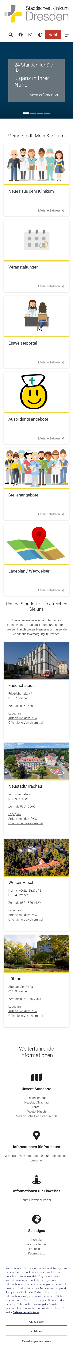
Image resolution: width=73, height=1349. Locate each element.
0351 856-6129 (30, 903)
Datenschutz (36, 1253)
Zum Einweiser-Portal (36, 1200)
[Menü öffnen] (67, 34)
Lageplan (14, 713)
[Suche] (10, 34)
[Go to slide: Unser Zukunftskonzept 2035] (47, 113)
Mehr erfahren (51, 210)
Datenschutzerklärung (26, 1312)
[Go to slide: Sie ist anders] (40, 113)
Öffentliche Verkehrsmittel (25, 722)
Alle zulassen (36, 1321)
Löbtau (36, 1107)
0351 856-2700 (30, 999)
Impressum (36, 1249)
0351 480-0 (28, 706)
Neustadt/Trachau (36, 1102)
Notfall (53, 34)
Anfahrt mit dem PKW (22, 718)
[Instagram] (30, 34)
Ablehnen (36, 1331)
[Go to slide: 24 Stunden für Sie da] (26, 113)
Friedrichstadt (36, 1098)
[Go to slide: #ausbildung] (33, 113)
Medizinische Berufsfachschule (36, 1116)
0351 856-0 (28, 806)
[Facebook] (20, 34)
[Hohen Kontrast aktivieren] (40, 34)
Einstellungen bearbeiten (36, 1341)
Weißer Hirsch (36, 1111)
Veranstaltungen (36, 1244)
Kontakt (36, 1240)
